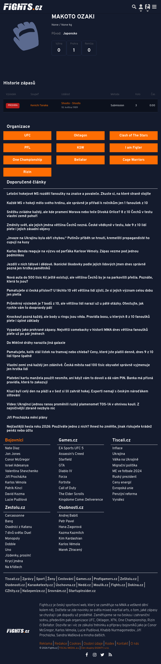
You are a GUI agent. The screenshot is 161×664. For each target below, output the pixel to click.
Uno (8, 550)
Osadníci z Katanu (18, 527)
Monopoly (12, 539)
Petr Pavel (66, 521)
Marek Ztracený (70, 550)
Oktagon (80, 136)
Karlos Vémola (15, 483)
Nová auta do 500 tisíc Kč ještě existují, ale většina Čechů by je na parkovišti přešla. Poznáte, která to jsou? (80, 280)
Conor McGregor (17, 460)
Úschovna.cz (65, 585)
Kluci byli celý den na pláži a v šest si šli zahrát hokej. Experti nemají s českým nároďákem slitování (77, 393)
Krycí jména (14, 561)
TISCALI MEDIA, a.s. (69, 648)
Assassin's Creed (71, 454)
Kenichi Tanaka (39, 105)
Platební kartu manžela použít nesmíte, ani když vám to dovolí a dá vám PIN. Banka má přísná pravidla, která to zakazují (80, 380)
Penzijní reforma (124, 494)
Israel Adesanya (17, 466)
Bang (9, 521)
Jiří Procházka (15, 477)
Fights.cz (118, 585)
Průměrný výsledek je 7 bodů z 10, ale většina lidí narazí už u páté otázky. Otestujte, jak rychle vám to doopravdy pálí (75, 306)
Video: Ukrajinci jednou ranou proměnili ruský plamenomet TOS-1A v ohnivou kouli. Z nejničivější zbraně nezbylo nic (73, 406)
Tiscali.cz (12, 579)
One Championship (27, 160)
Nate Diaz (12, 448)
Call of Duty (67, 488)
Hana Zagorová (70, 527)
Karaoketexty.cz (40, 585)
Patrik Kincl (13, 488)
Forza (63, 477)
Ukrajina (118, 454)
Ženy (51, 579)
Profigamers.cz (105, 579)
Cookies (75, 644)
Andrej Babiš (68, 516)
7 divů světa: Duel (18, 533)
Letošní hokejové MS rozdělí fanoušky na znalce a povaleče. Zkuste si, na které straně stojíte (79, 194)
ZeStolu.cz (128, 579)
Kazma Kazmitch (71, 533)
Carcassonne (14, 516)
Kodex (110, 644)
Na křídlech (13, 567)
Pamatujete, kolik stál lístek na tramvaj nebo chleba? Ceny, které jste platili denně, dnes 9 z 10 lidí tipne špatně (80, 354)
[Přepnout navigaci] (141, 7)
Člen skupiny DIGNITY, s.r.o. (95, 648)
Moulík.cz (100, 585)
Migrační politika (124, 466)
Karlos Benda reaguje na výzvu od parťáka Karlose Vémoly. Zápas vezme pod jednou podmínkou (73, 253)
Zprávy (28, 579)
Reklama (45, 644)
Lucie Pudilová (16, 500)
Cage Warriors (133, 160)
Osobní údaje (93, 644)
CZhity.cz (12, 591)
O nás (135, 644)
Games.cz (83, 579)
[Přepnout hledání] (134, 7)
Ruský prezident (124, 477)
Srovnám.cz (57, 591)
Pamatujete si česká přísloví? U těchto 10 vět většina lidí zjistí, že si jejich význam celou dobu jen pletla (80, 293)
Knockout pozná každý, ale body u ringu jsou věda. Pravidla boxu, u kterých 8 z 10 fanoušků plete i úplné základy (78, 319)
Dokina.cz (135, 585)
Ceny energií (121, 483)
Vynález (118, 500)
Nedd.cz (84, 585)
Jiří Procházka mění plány (27, 418)
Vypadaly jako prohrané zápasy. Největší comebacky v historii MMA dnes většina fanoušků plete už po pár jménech (77, 332)
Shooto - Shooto (71, 103)
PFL (27, 148)
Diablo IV (65, 471)
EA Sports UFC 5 (71, 448)
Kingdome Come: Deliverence (81, 500)
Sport (40, 579)
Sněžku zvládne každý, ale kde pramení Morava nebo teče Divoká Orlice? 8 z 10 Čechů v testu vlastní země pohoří (80, 214)
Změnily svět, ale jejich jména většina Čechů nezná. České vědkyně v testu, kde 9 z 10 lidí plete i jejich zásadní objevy (76, 227)
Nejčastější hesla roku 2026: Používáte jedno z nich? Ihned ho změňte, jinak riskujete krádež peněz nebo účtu (79, 429)
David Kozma (15, 494)
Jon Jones (12, 454)
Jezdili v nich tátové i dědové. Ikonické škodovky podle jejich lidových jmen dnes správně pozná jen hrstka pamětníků (76, 266)
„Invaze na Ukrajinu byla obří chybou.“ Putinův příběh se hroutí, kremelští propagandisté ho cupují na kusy (78, 240)
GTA (62, 466)
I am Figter (133, 148)
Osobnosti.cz (15, 585)
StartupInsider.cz (82, 591)
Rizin (27, 172)
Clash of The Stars (133, 136)
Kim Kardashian (70, 539)
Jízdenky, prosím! (18, 556)
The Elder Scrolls (71, 494)
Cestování (65, 579)
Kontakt (123, 644)
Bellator (80, 160)
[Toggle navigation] (154, 7)
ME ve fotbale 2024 (127, 471)
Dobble (10, 544)
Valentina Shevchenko (21, 471)
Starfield (65, 460)
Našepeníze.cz (33, 591)
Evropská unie (122, 488)
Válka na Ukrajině (125, 460)
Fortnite (64, 483)
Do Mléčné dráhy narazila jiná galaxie (36, 343)
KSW (80, 148)
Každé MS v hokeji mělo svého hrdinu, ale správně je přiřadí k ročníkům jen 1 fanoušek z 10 (77, 203)
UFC (27, 136)
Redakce (61, 644)
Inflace (117, 448)
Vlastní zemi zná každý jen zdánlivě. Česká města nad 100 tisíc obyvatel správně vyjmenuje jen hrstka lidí (78, 367)
